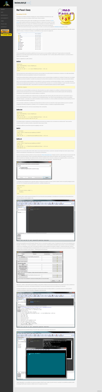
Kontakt (4, 26)
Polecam (4, 23)
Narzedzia (4, 15)
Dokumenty (4, 18)
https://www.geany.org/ (47, 154)
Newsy (3, 9)
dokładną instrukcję (59, 26)
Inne (2, 21)
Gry (2, 12)
